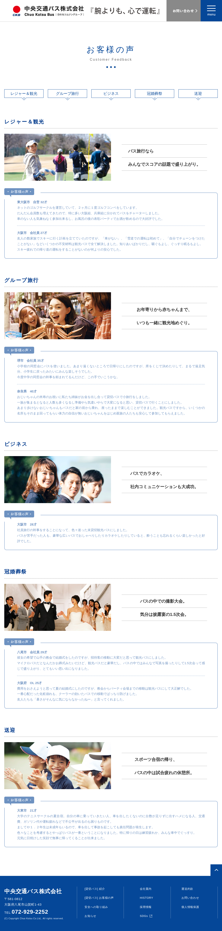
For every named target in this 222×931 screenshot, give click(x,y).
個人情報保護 (190, 907)
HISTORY (146, 897)
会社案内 (146, 888)
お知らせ (90, 916)
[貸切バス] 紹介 (95, 888)
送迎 (198, 93)
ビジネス (111, 93)
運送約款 (187, 888)
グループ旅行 (67, 93)
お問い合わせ (190, 897)
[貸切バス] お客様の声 (99, 897)
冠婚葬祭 (154, 93)
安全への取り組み (96, 907)
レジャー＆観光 (23, 93)
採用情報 (146, 907)
